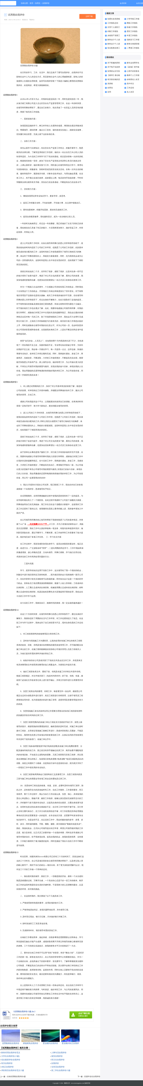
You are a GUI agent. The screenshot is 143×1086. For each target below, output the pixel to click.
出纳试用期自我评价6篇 (16, 1076)
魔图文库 (67, 1083)
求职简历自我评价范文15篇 (12, 1070)
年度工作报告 (132, 35)
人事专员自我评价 (59, 1053)
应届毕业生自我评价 (92, 1076)
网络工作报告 (132, 23)
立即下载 (89, 16)
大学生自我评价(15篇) (10, 1056)
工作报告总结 (112, 23)
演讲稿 (110, 84)
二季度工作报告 (133, 48)
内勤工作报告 (112, 31)
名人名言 (130, 92)
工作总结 (130, 88)
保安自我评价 (57, 1056)
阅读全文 (25, 20)
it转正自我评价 (7, 1067)
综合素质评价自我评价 (10, 1060)
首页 (31, 3)
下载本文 (32, 20)
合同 (109, 92)
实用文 (37, 3)
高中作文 (130, 84)
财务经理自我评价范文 (10, 1053)
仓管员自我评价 (58, 1067)
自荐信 (110, 88)
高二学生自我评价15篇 (60, 1070)
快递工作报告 (132, 27)
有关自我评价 (7, 1063)
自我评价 (45, 3)
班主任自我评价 (58, 1060)
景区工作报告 (132, 31)
